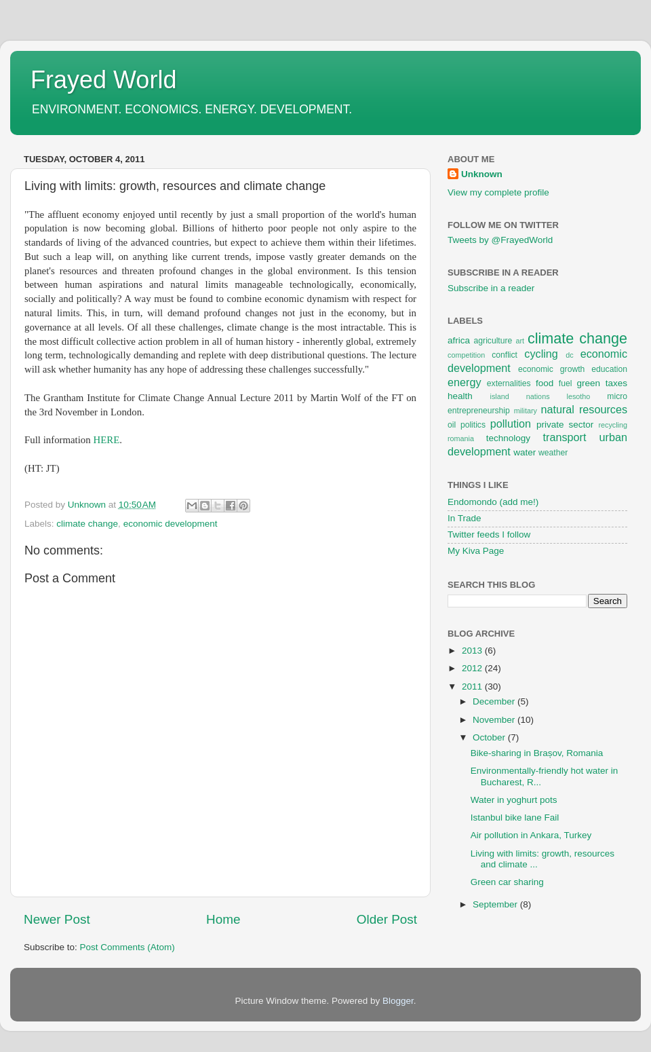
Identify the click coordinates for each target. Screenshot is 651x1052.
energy (464, 382)
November (495, 720)
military (525, 411)
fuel (565, 383)
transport (565, 437)
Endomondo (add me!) (493, 502)
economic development (170, 524)
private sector (564, 424)
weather (553, 452)
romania (461, 438)
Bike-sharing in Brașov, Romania (537, 753)
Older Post (387, 919)
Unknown (481, 174)
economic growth (551, 369)
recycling (612, 425)
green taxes (602, 383)
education (609, 369)
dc (569, 355)
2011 (473, 686)
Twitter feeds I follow (489, 534)
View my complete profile (498, 192)
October (490, 737)
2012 (473, 668)
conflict (504, 355)
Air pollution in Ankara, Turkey (531, 835)
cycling (540, 353)
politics (473, 425)
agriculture (493, 340)
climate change (87, 524)
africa (459, 340)
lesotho (579, 396)
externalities (509, 383)
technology (508, 438)
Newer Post (57, 919)
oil (452, 425)
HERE (106, 439)
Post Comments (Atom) (127, 947)
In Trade (464, 518)
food (544, 383)
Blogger (398, 1001)
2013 (473, 650)
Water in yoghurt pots (514, 800)
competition (466, 355)
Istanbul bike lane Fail (515, 817)
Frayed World (103, 80)
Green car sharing (507, 882)
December (495, 701)
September (496, 904)
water (524, 452)
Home (223, 919)
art (519, 341)
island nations (520, 396)
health (460, 396)
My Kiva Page (476, 551)
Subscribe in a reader (491, 288)
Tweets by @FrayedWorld (500, 240)
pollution (510, 423)
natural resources (583, 409)
